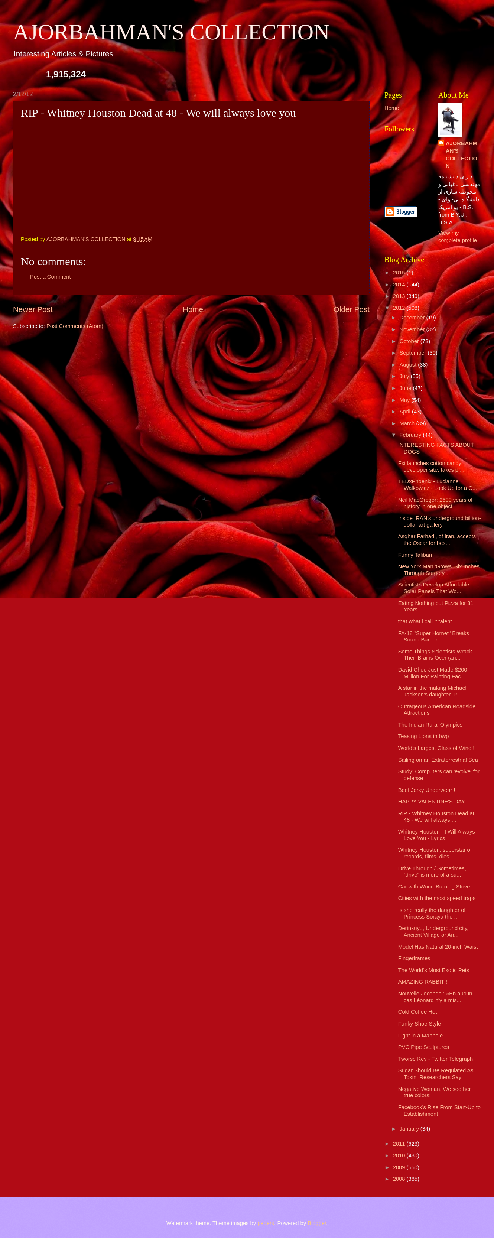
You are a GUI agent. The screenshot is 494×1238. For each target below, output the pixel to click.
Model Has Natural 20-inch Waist (438, 947)
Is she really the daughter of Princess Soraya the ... (432, 913)
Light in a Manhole (420, 1036)
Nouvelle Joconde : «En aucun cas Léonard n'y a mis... (435, 997)
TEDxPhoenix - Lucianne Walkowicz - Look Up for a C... (437, 484)
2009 (400, 1167)
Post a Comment (50, 277)
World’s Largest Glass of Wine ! (436, 748)
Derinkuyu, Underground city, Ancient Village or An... (433, 931)
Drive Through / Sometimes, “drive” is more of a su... (432, 871)
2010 (400, 1156)
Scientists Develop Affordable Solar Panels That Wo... (433, 588)
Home (193, 309)
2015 (400, 273)
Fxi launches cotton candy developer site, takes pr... (431, 466)
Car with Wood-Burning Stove (434, 887)
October (409, 341)
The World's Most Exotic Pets (433, 970)
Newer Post (32, 309)
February (411, 435)
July (404, 376)
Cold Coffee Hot (417, 1012)
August (408, 365)
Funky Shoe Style (419, 1024)
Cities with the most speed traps (437, 898)
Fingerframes (414, 958)
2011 (400, 1144)
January (409, 1129)
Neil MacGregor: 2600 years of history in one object (435, 503)
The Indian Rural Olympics (430, 725)
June (406, 388)
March (407, 423)
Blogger (317, 1223)
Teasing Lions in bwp (423, 736)
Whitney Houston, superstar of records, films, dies (435, 853)
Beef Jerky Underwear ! (426, 790)
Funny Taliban (415, 555)
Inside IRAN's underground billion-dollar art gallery (439, 521)
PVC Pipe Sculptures (423, 1047)
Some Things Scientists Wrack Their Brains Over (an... (435, 655)
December (412, 318)
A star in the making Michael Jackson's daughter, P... (432, 691)
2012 (400, 308)
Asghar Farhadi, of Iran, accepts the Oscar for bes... (437, 539)
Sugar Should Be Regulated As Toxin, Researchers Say (436, 1074)
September (413, 353)
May (405, 400)
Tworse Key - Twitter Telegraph (435, 1059)
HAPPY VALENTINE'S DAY (431, 802)
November (412, 329)
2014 (400, 284)
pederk (265, 1223)
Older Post (352, 309)
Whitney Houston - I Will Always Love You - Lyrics (436, 835)
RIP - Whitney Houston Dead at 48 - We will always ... (436, 816)
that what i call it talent (425, 621)
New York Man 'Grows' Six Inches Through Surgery (439, 569)
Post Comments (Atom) (74, 326)
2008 (400, 1179)
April (405, 412)
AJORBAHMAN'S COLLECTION (171, 32)
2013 (400, 296)
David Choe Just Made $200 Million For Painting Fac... (432, 673)
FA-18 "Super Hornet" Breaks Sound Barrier (433, 636)
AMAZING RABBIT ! (422, 982)
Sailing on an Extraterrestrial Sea (438, 760)
